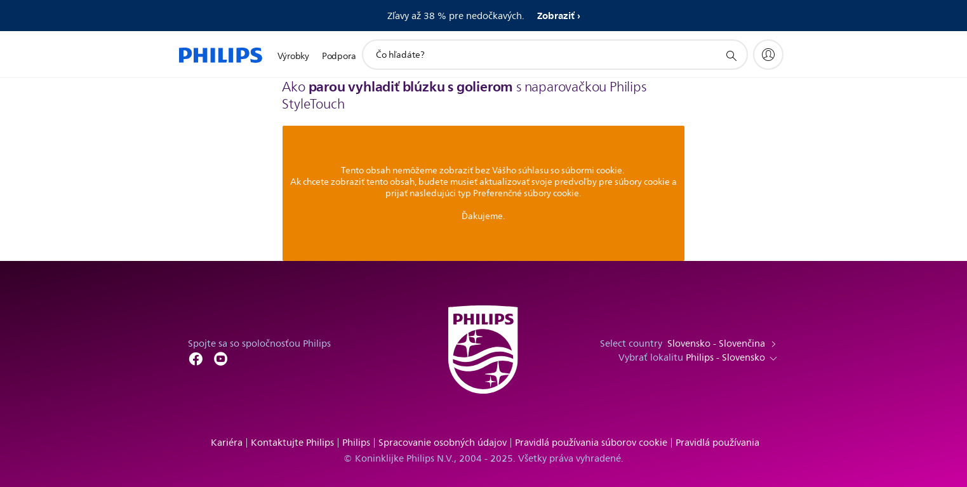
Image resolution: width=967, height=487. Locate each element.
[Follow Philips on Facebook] (195, 358)
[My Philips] (768, 54)
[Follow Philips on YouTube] (221, 358)
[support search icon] (730, 55)
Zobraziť (556, 16)
